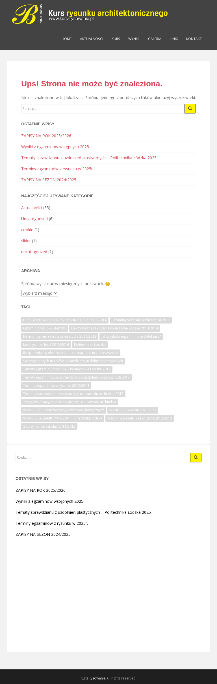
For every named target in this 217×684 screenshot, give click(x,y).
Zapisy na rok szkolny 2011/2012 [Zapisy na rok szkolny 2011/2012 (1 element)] (49, 426)
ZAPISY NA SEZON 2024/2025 (48, 179)
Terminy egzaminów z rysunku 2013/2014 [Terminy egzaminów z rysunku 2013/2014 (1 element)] (56, 385)
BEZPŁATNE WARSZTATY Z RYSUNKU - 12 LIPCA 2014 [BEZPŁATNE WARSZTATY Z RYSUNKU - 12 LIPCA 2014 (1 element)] (65, 320)
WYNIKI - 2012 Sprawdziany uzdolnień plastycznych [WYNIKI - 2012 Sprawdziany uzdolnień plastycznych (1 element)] (63, 410)
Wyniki (134, 38)
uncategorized (34, 251)
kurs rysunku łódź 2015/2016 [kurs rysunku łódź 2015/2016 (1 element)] (46, 344)
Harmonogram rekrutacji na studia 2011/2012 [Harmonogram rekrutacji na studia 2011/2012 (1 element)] (59, 336)
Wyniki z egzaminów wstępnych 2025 (55, 146)
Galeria (154, 38)
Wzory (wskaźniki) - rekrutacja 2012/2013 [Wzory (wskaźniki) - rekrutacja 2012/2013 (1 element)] (139, 418)
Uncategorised (34, 218)
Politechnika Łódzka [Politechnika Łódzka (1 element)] (90, 344)
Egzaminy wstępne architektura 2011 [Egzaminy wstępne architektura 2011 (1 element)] (141, 320)
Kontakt (194, 38)
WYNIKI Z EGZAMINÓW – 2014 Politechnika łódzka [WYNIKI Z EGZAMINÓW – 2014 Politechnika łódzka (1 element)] (62, 418)
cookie (27, 229)
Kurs (116, 38)
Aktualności (91, 38)
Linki (174, 38)
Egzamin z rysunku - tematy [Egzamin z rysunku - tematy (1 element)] (44, 328)
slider (26, 240)
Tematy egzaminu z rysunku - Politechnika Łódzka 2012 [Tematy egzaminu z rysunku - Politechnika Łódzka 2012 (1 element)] (66, 369)
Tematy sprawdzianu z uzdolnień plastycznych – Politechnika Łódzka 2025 (89, 157)
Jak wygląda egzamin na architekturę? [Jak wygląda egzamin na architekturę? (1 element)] (131, 336)
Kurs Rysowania (93, 678)
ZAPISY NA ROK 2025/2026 (46, 135)
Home (66, 38)
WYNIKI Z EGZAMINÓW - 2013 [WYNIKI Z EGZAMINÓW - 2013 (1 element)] (132, 410)
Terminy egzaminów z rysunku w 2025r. (57, 168)
